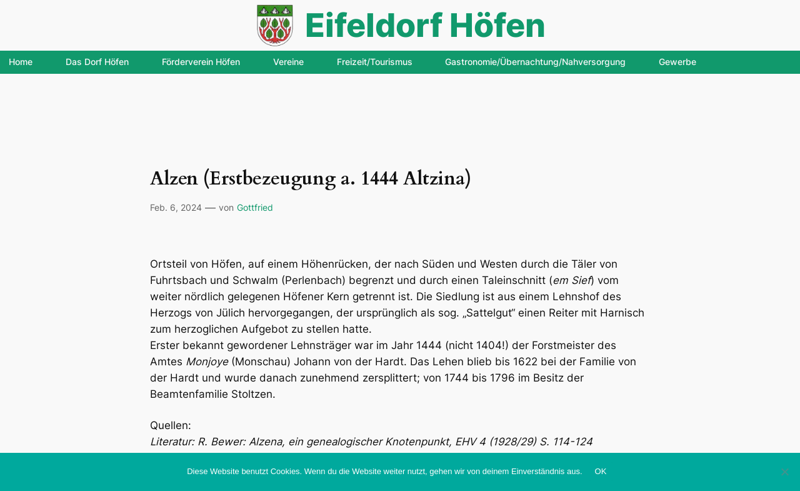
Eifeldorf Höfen (425, 25)
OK (601, 471)
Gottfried (255, 207)
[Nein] (784, 471)
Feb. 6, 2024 (176, 207)
